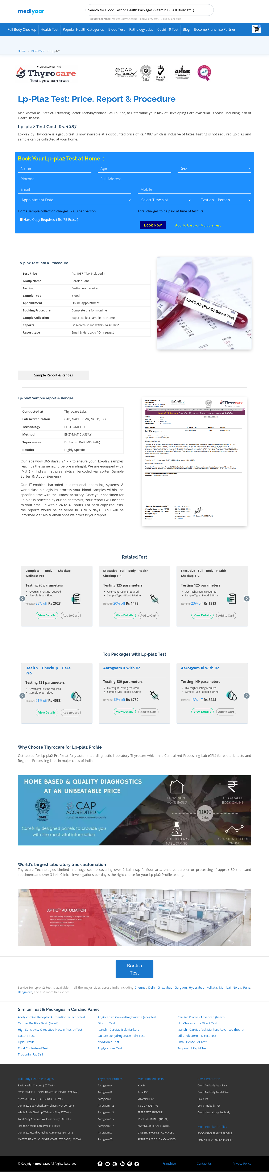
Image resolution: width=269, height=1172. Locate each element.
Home (21, 51)
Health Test (50, 29)
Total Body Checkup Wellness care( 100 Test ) (44, 1119)
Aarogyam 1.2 (106, 1106)
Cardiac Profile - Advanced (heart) (201, 1018)
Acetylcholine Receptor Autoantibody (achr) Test (51, 1018)
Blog (186, 29)
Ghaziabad (165, 988)
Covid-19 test (167, 29)
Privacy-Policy (242, 1164)
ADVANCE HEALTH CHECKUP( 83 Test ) (40, 1099)
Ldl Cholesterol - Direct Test (197, 1036)
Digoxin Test (106, 1024)
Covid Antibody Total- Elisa (213, 1092)
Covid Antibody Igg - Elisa (212, 1086)
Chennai (140, 988)
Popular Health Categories (83, 29)
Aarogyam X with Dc (121, 668)
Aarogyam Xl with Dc (200, 668)
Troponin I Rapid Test (193, 1049)
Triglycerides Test (110, 1049)
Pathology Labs (141, 29)
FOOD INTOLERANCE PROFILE (215, 1134)
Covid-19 (203, 1099)
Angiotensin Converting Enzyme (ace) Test (127, 1018)
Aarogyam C (105, 1099)
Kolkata (212, 988)
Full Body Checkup (22, 29)
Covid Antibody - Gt (209, 1106)
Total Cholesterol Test (33, 1049)
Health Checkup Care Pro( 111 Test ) (39, 1126)
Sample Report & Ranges (53, 375)
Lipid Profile (26, 1042)
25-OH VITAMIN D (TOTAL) (153, 1119)
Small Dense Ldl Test (192, 1042)
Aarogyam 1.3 (106, 1113)
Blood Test (116, 29)
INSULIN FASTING (148, 1106)
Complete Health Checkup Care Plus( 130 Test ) (45, 1133)
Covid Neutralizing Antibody (214, 1113)
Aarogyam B (105, 1092)
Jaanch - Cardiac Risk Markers (118, 1030)
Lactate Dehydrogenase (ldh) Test (121, 1036)
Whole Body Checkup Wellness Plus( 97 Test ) (44, 1113)
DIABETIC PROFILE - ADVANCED (156, 1133)
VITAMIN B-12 (146, 1099)
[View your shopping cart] (256, 29)
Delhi (152, 988)
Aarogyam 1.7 (106, 1126)
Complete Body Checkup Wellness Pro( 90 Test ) (46, 1106)
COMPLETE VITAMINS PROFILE (215, 1140)
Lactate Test (26, 1036)
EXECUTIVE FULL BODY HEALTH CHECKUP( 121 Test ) (48, 1092)
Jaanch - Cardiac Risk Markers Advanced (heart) (211, 1030)
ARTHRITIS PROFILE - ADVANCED (156, 1140)
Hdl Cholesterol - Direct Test (197, 1024)
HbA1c (141, 1086)
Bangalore (25, 993)
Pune (246, 988)
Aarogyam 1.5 (106, 1119)
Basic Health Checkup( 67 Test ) (36, 1086)
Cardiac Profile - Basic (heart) (38, 1024)
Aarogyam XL (105, 1140)
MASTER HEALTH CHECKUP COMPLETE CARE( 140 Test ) (50, 1140)
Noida (237, 988)
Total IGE (143, 1092)
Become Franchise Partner (214, 29)
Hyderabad (196, 988)
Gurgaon (181, 988)
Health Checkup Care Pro (48, 671)
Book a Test (134, 969)
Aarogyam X (105, 1133)
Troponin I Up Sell (30, 1055)
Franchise (169, 1164)
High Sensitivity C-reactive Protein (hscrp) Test (50, 1030)
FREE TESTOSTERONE (150, 1113)
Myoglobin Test (108, 1042)
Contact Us (204, 1164)
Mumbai (225, 988)
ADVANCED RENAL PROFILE (154, 1126)
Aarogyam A (105, 1086)
